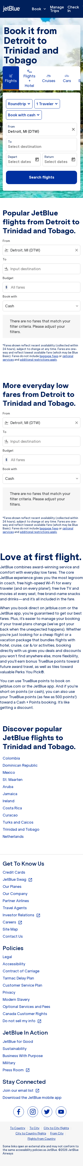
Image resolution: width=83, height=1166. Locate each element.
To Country (17, 1128)
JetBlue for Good (18, 1041)
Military (9, 1063)
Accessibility (14, 964)
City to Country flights (30, 1133)
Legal (7, 957)
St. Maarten (13, 779)
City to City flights (56, 1128)
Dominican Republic (20, 765)
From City (57, 1133)
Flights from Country (42, 1138)
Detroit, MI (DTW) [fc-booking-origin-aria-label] (23, 131)
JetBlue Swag (18, 879)
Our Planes (12, 886)
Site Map (10, 929)
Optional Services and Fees (26, 1006)
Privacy (9, 992)
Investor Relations (22, 915)
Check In (73, 9)
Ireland (8, 801)
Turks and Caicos (18, 822)
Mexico (9, 772)
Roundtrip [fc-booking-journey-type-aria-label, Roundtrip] (17, 104)
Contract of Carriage (21, 971)
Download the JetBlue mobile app (32, 1097)
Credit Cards (14, 872)
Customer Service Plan (22, 985)
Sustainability (15, 1048)
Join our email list (21, 1090)
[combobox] (41, 250)
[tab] (11, 78)
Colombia (11, 758)
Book (40, 9)
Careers (12, 922)
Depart (12, 157)
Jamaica (10, 794)
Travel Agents (15, 908)
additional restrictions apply (38, 359)
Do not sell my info (22, 1021)
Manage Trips (57, 9)
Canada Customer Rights (25, 1013)
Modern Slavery (16, 999)
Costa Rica (12, 808)
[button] (47, 104)
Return (49, 157)
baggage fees (49, 356)
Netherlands (13, 836)
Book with (10, 296)
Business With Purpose (23, 1055)
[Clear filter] (74, 129)
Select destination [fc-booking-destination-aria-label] (24, 146)
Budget (8, 278)
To (10, 141)
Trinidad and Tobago (21, 829)
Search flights (41, 177)
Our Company (15, 893)
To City (34, 1128)
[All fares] (43, 287)
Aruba (8, 786)
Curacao (10, 815)
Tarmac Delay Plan (18, 978)
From (11, 126)
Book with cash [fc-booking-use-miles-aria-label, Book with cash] (21, 115)
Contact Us (13, 936)
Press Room (16, 1070)
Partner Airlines (16, 901)
